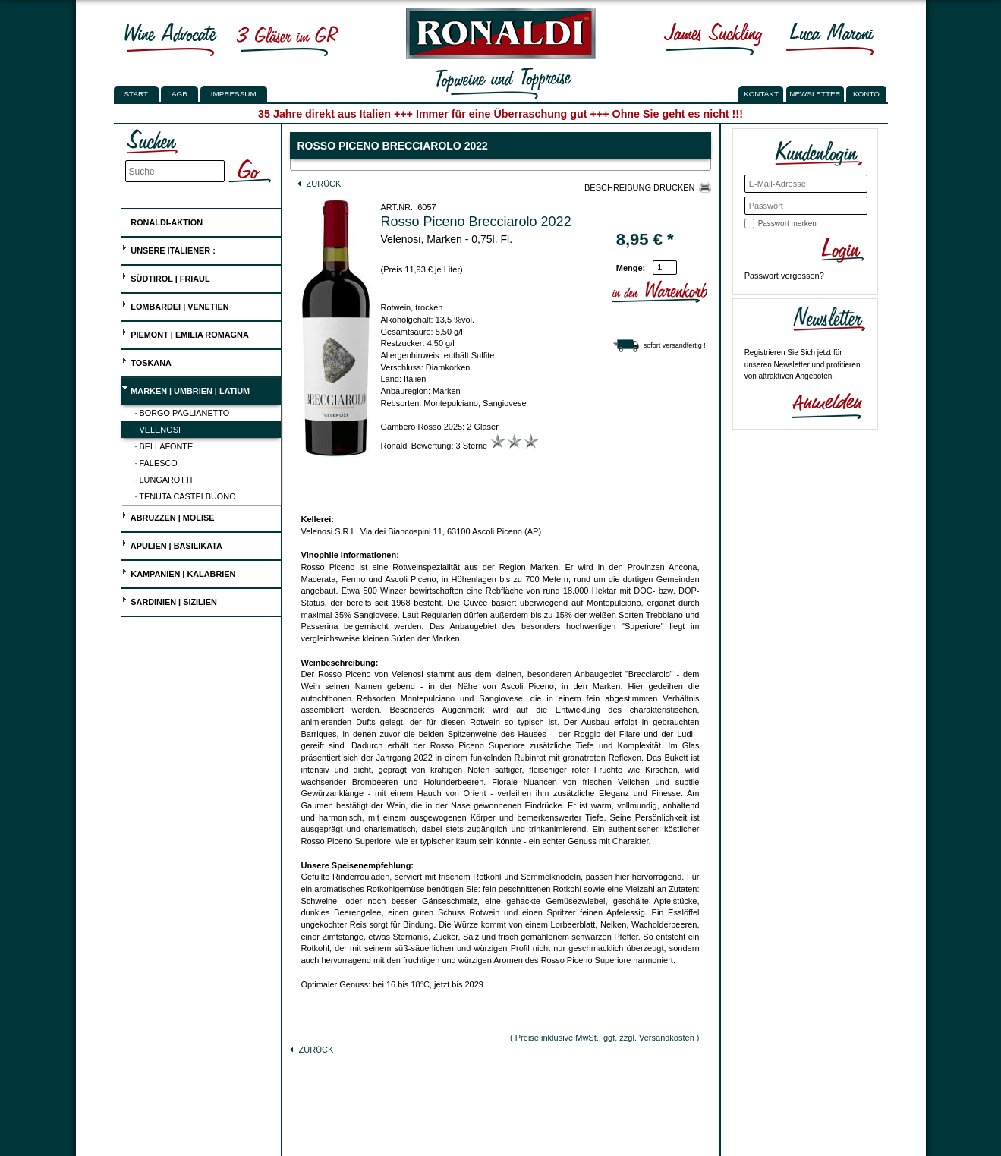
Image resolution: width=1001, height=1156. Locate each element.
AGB (179, 94)
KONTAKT (761, 94)
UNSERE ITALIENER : (168, 248)
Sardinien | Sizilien (169, 600)
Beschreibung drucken (639, 187)
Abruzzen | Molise (167, 515)
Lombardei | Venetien (174, 304)
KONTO (866, 94)
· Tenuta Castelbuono (185, 496)
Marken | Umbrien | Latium (185, 389)
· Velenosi (158, 429)
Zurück (319, 183)
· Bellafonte (164, 446)
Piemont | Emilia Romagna (185, 332)
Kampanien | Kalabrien (178, 571)
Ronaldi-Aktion (162, 220)
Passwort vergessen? (784, 275)
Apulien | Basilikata (171, 543)
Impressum (234, 94)
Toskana (146, 360)
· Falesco (156, 463)
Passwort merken (787, 223)
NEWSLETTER (815, 94)
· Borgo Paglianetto (182, 412)
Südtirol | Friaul (165, 276)
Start (136, 94)
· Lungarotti (164, 479)
